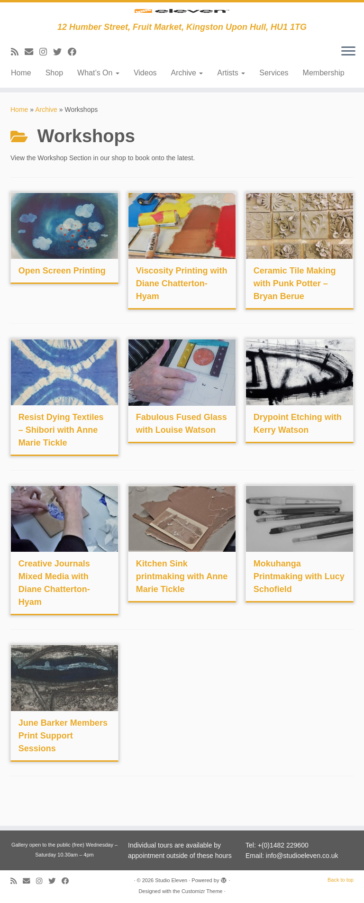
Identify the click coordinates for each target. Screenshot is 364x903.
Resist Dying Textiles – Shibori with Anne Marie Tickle (61, 455)
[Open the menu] (348, 77)
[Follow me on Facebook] (75, 77)
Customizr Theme (202, 891)
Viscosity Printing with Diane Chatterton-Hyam (182, 308)
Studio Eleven (171, 880)
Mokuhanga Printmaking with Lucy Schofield (299, 601)
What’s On (98, 98)
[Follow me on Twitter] (60, 77)
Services (273, 98)
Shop (54, 98)
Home (21, 98)
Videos (145, 98)
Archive (187, 98)
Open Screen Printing (62, 296)
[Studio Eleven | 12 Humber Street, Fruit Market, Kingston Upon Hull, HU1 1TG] (182, 25)
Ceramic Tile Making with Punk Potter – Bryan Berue (295, 308)
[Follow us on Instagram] (46, 77)
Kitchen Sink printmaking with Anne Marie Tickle (182, 601)
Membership (324, 98)
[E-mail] (32, 77)
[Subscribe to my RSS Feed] (18, 77)
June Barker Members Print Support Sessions (63, 760)
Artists (231, 98)
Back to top (341, 880)
